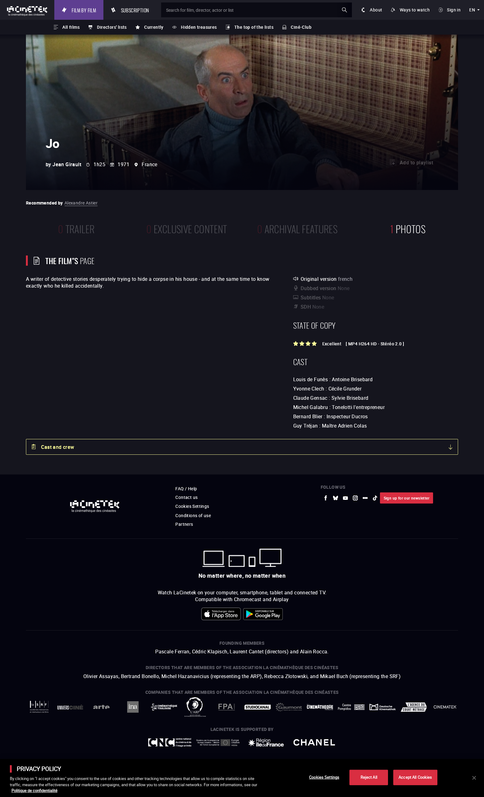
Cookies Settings (324, 777)
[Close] (474, 778)
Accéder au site (416, 750)
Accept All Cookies (415, 777)
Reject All (369, 777)
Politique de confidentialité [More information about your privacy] (34, 790)
